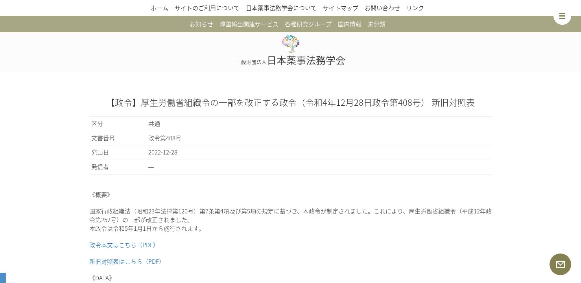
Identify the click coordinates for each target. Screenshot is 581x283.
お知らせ (201, 24)
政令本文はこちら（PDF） (124, 245)
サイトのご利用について (207, 8)
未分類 (376, 24)
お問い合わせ (382, 8)
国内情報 (350, 24)
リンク (415, 8)
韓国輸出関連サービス (249, 24)
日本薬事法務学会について (281, 8)
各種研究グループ (308, 24)
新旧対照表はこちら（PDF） (127, 261)
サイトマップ (340, 8)
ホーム (159, 8)
